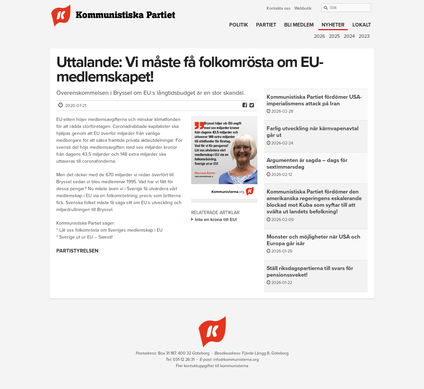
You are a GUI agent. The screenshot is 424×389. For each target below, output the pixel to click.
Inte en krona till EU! (216, 219)
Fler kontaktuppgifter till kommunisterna (212, 365)
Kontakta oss (279, 8)
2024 (349, 36)
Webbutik (302, 8)
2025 (334, 36)
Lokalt (361, 25)
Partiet (266, 25)
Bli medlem (299, 25)
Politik (238, 25)
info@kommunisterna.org (236, 359)
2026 (319, 36)
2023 (364, 36)
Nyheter (333, 25)
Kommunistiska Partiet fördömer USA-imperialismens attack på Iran (314, 100)
